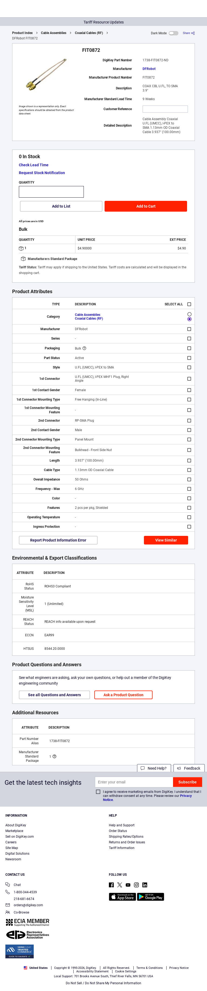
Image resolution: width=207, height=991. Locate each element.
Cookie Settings (125, 971)
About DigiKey (15, 825)
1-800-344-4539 (21, 892)
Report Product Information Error (58, 540)
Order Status (118, 831)
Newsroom (13, 859)
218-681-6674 (19, 899)
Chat (13, 885)
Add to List (61, 206)
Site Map (11, 848)
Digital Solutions (17, 853)
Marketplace (14, 831)
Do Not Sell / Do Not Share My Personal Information (103, 983)
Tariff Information (121, 848)
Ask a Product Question (123, 695)
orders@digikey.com (24, 905)
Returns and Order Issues (127, 842)
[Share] (189, 33)
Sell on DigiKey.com (19, 836)
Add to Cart (146, 206)
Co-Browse (17, 912)
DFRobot (149, 69)
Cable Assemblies (53, 33)
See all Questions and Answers (54, 695)
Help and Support (121, 825)
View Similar (166, 540)
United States (36, 968)
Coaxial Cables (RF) (89, 33)
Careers (10, 842)
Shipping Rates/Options (126, 836)
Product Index (22, 33)
